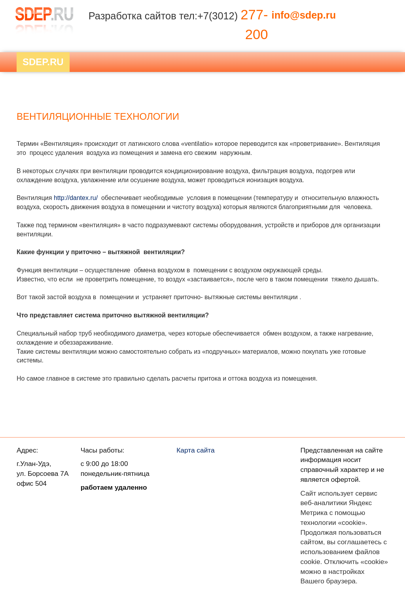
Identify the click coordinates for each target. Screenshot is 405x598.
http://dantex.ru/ (76, 197)
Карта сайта (195, 450)
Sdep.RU (43, 62)
